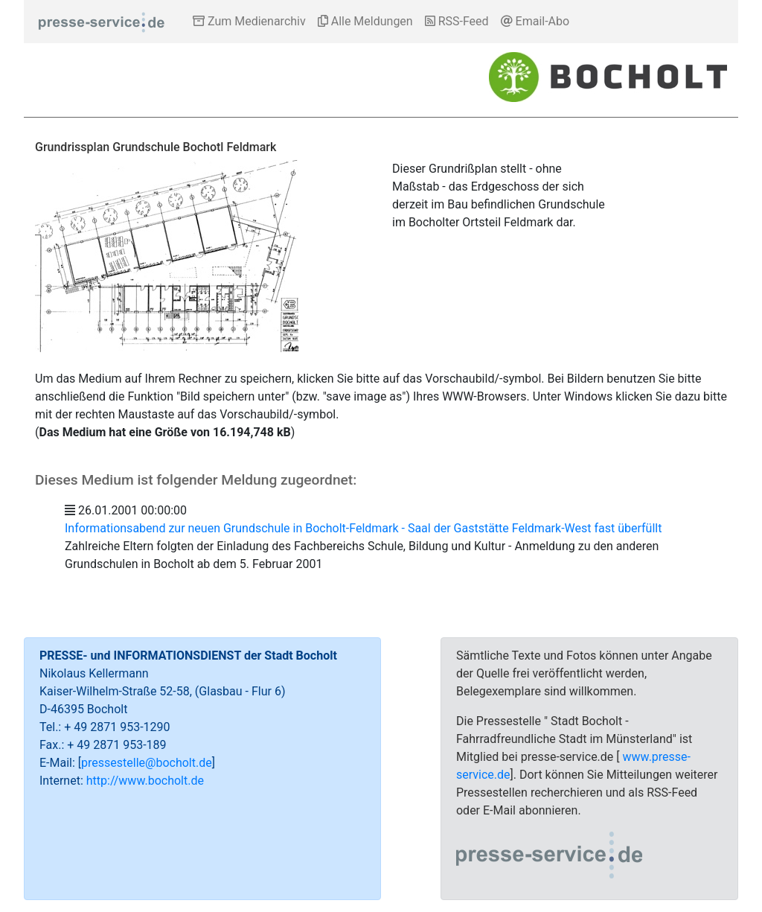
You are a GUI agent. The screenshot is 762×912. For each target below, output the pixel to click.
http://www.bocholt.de (145, 781)
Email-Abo (535, 21)
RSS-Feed (457, 21)
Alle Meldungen (365, 21)
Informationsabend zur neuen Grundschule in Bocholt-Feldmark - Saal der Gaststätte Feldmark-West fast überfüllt (363, 528)
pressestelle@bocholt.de (146, 763)
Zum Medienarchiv (249, 21)
